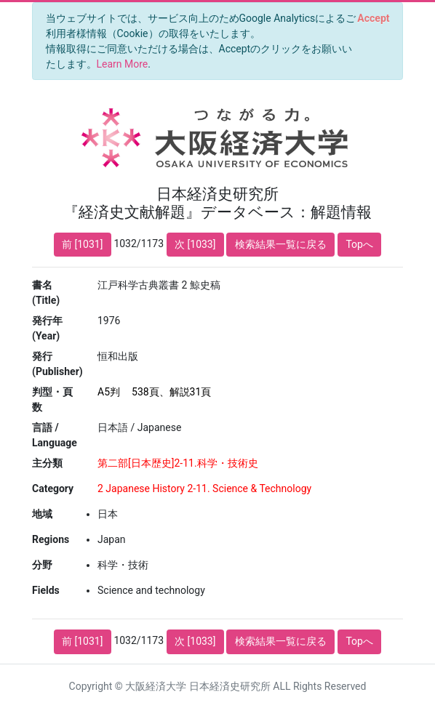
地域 (42, 514)
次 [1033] (195, 244)
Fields (46, 590)
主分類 (47, 463)
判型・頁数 (52, 399)
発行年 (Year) (47, 328)
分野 (42, 565)
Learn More (122, 64)
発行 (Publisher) (57, 363)
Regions (50, 539)
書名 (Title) (46, 292)
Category (52, 488)
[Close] (373, 18)
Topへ (359, 244)
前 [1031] (82, 244)
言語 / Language (54, 435)
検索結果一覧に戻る (281, 244)
